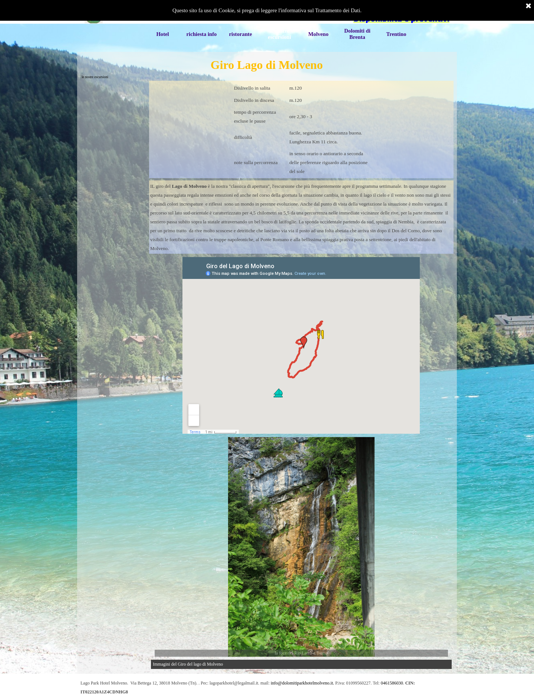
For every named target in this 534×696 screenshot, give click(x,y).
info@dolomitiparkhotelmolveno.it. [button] (302, 683)
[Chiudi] (528, 6)
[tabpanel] (301, 129)
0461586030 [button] (392, 683)
